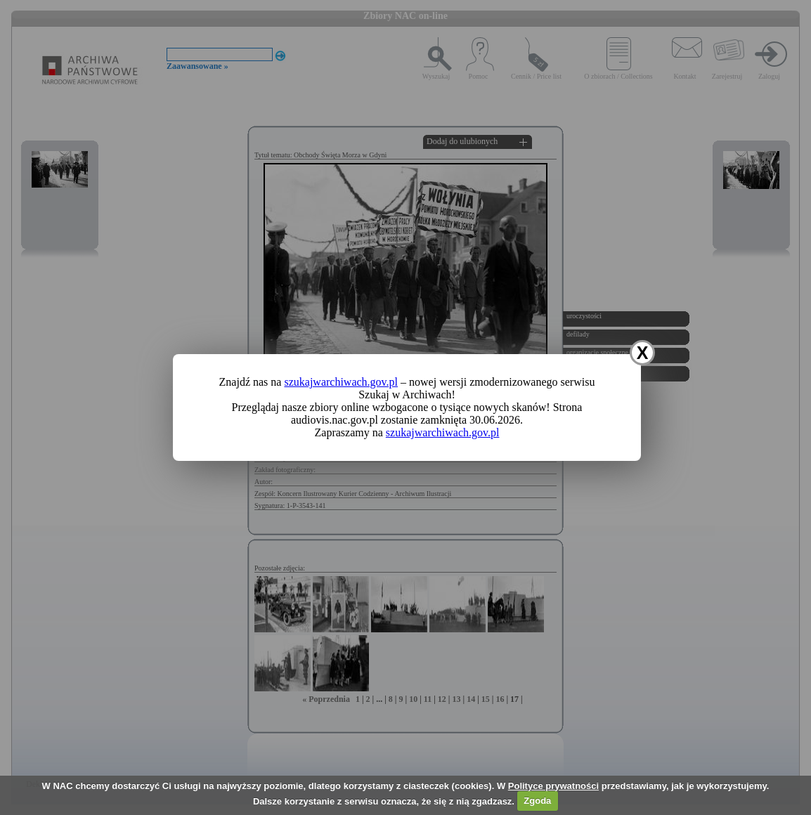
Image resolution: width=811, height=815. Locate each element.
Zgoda (537, 800)
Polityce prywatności (553, 786)
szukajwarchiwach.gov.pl (341, 382)
